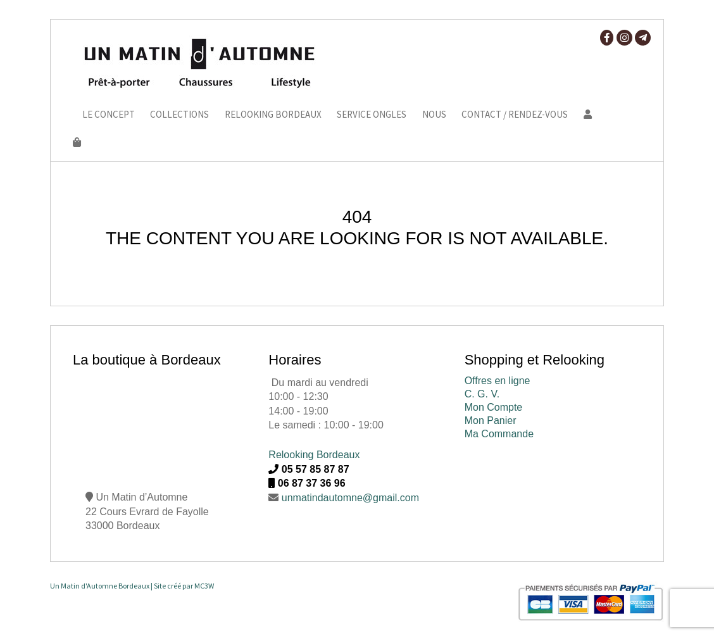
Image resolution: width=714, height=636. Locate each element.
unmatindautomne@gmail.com (350, 497)
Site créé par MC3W (184, 585)
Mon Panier (491, 420)
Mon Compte (494, 407)
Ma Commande (499, 433)
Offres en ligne (497, 380)
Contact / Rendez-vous (514, 114)
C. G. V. (482, 394)
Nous (434, 114)
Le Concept (108, 114)
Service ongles (371, 114)
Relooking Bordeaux (273, 114)
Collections (179, 114)
